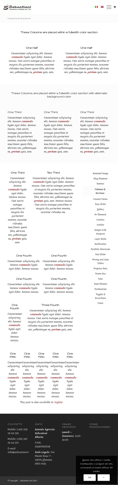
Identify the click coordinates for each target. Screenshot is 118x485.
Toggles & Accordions (100, 296)
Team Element (100, 284)
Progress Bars (100, 268)
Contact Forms (100, 199)
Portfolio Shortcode (100, 249)
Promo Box (100, 273)
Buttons (100, 183)
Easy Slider (100, 204)
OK (89, 477)
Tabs (100, 278)
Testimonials (100, 289)
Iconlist (100, 224)
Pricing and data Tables (100, 261)
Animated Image (100, 173)
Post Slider (100, 254)
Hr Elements (100, 214)
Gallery (100, 209)
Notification (100, 244)
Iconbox (100, 219)
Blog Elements (100, 178)
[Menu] (108, 7)
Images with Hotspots (100, 232)
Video (100, 303)
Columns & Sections (19, 18)
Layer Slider (100, 239)
